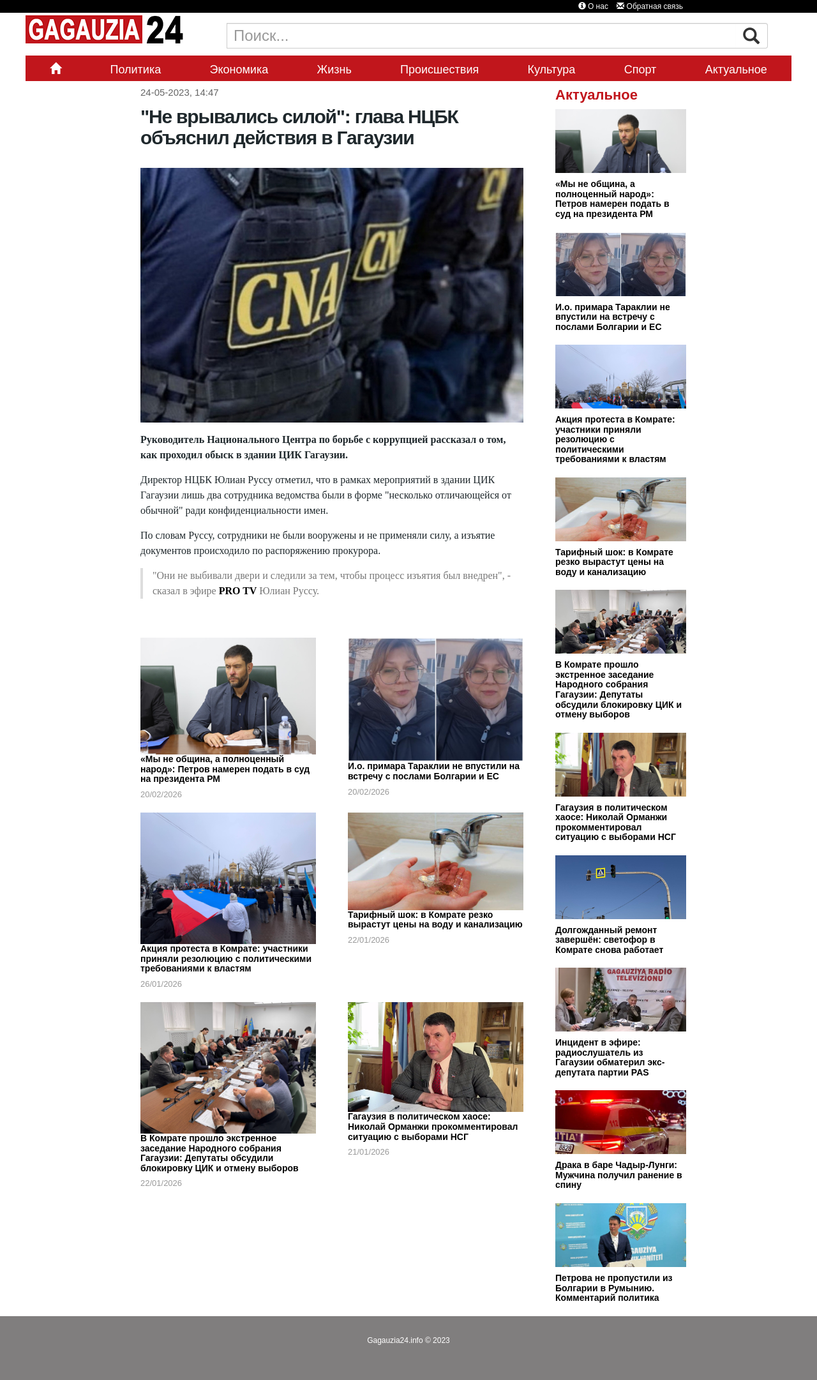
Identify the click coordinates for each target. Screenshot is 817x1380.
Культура (552, 69)
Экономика (239, 69)
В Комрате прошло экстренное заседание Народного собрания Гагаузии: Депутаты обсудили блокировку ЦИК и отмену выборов (219, 1153)
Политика (135, 69)
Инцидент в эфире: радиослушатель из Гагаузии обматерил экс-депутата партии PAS (609, 1057)
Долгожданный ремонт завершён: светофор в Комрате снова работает (609, 940)
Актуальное (736, 69)
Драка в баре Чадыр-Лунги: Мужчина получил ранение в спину (618, 1175)
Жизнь (334, 69)
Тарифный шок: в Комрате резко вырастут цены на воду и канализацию (435, 920)
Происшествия (439, 69)
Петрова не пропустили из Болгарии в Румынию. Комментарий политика (614, 1288)
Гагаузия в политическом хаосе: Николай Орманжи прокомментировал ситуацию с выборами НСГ (433, 1126)
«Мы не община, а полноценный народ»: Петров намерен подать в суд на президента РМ (225, 769)
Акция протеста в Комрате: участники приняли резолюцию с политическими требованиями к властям (225, 958)
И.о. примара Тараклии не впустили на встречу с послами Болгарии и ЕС (434, 771)
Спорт (640, 69)
